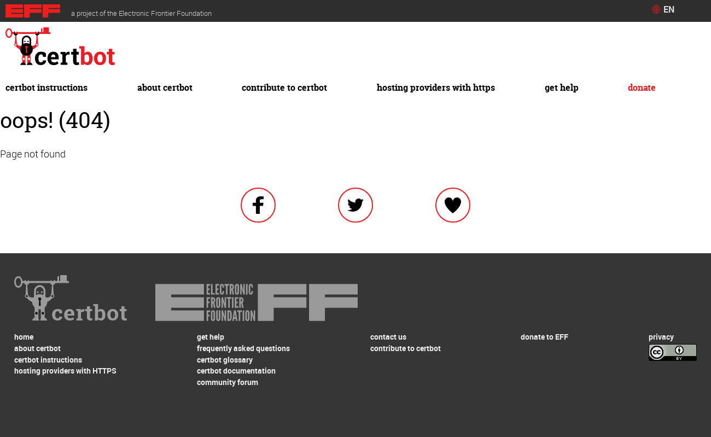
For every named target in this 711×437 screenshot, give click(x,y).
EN (668, 9)
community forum (227, 382)
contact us (388, 336)
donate (642, 87)
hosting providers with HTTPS (436, 87)
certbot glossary (225, 359)
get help (562, 87)
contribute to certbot (284, 87)
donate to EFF (544, 336)
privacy (661, 336)
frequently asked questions (243, 348)
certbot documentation (236, 370)
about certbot (165, 87)
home (23, 336)
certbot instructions (46, 87)
